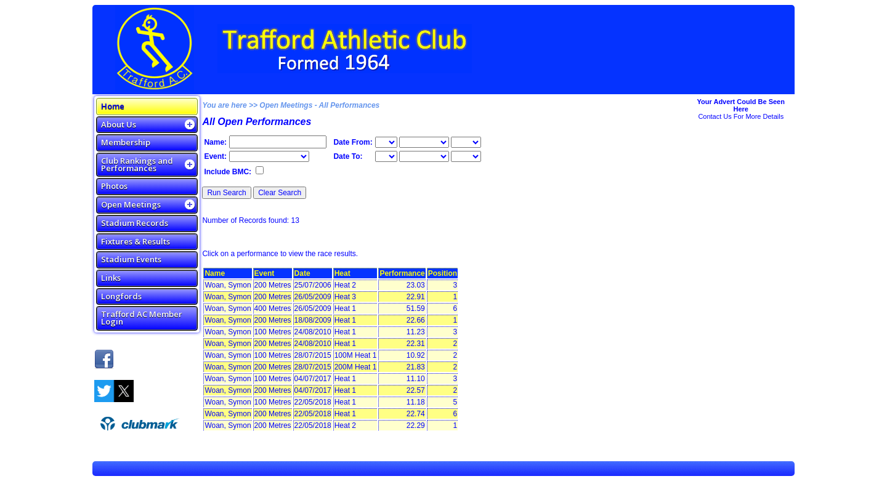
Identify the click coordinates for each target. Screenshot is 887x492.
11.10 (416, 378)
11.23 (416, 332)
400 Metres (272, 308)
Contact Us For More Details (741, 116)
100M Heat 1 (355, 355)
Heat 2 (345, 285)
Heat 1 (345, 308)
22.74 (416, 413)
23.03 (416, 285)
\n (424, 142)
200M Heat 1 (355, 367)
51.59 (416, 308)
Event (264, 273)
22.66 (416, 320)
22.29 (416, 425)
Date (302, 273)
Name (215, 273)
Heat (342, 273)
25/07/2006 (312, 285)
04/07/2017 (312, 378)
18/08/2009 (312, 320)
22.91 (416, 296)
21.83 (416, 367)
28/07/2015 (312, 355)
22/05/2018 (312, 402)
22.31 (416, 343)
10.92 (416, 355)
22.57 (416, 390)
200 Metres (272, 285)
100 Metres (272, 332)
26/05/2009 (312, 296)
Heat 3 (345, 296)
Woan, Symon (228, 285)
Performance (401, 273)
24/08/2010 (312, 332)
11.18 (416, 402)
